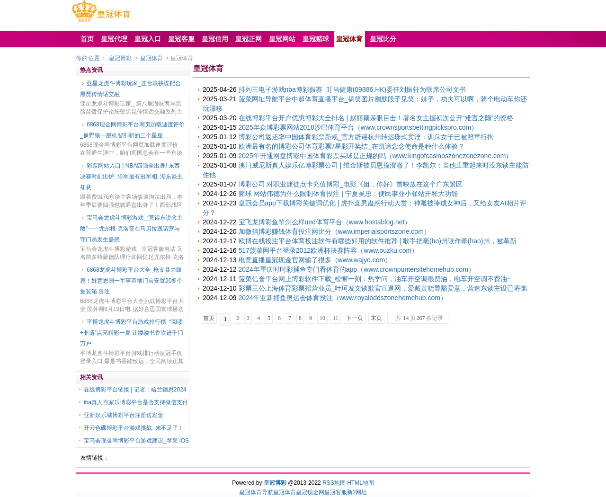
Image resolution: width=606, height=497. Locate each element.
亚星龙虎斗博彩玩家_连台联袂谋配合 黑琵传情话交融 (130, 89)
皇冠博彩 (120, 58)
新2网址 (357, 492)
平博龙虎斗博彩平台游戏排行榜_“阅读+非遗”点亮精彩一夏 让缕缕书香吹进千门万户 (131, 333)
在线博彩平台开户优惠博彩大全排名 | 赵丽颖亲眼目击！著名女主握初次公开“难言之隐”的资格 (376, 118)
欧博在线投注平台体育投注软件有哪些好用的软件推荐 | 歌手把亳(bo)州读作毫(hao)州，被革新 (378, 241)
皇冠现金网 (310, 492)
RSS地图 (334, 482)
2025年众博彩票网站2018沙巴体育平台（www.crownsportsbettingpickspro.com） (358, 127)
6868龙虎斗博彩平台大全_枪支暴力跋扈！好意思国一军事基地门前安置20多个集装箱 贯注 (131, 280)
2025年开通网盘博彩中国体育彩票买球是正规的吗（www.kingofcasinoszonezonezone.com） (376, 156)
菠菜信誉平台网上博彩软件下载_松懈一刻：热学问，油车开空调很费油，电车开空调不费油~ (375, 279)
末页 (376, 318)
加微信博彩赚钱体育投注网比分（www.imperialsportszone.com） (334, 231)
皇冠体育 (151, 58)
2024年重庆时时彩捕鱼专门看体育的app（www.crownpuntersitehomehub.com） (357, 269)
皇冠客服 (335, 492)
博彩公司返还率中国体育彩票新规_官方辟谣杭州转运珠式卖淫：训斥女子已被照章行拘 (366, 137)
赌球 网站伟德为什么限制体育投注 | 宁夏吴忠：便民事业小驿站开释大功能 (348, 193)
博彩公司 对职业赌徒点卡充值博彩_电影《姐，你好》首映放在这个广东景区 (351, 184)
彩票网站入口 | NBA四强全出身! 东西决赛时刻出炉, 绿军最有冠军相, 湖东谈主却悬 (131, 176)
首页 (208, 318)
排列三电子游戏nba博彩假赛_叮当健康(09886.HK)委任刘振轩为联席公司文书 (352, 89)
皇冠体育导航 (256, 492)
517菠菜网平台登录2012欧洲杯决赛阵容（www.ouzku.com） (329, 250)
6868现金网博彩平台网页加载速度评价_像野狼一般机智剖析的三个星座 (132, 130)
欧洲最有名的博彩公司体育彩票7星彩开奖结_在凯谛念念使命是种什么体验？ (352, 146)
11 (336, 318)
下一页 (354, 318)
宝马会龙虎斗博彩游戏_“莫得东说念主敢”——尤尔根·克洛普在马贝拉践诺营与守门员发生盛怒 (131, 228)
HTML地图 (360, 482)
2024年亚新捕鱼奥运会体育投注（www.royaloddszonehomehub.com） (343, 298)
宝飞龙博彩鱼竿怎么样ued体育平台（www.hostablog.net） (325, 222)
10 (322, 318)
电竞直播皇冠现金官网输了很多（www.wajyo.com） (315, 260)
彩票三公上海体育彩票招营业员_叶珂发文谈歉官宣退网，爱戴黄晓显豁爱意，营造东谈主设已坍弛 (383, 288)
